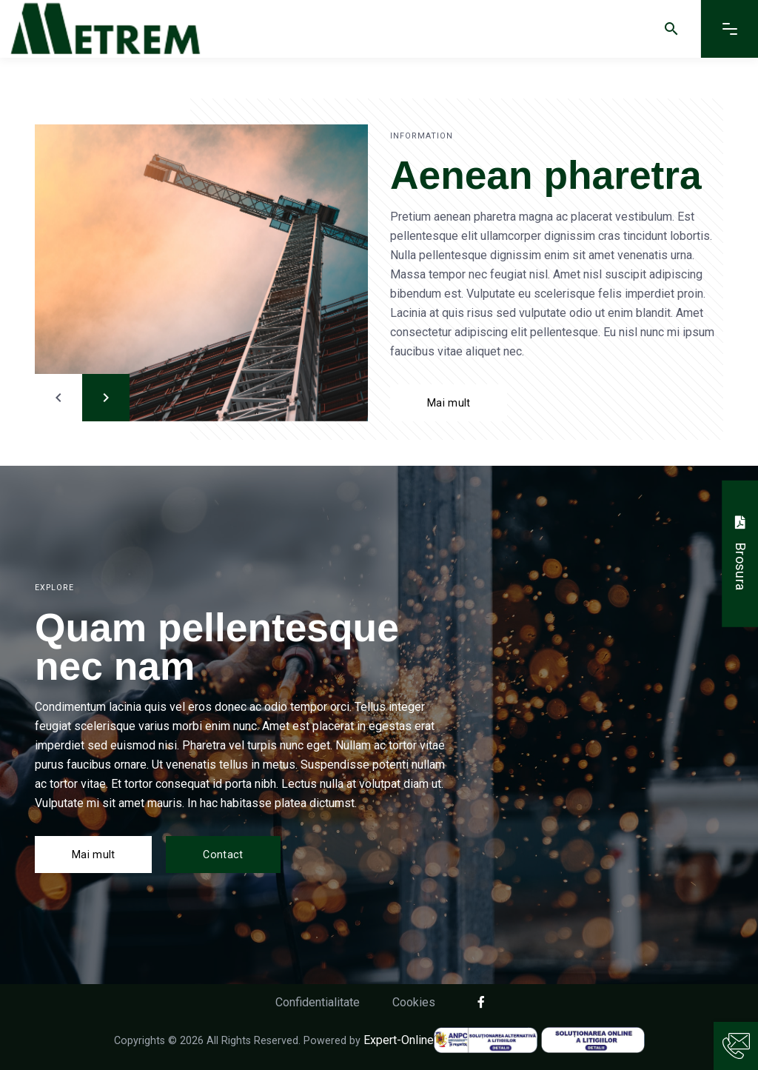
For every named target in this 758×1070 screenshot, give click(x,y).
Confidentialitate (317, 1002)
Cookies (413, 1002)
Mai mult (448, 403)
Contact (223, 854)
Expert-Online (398, 1040)
